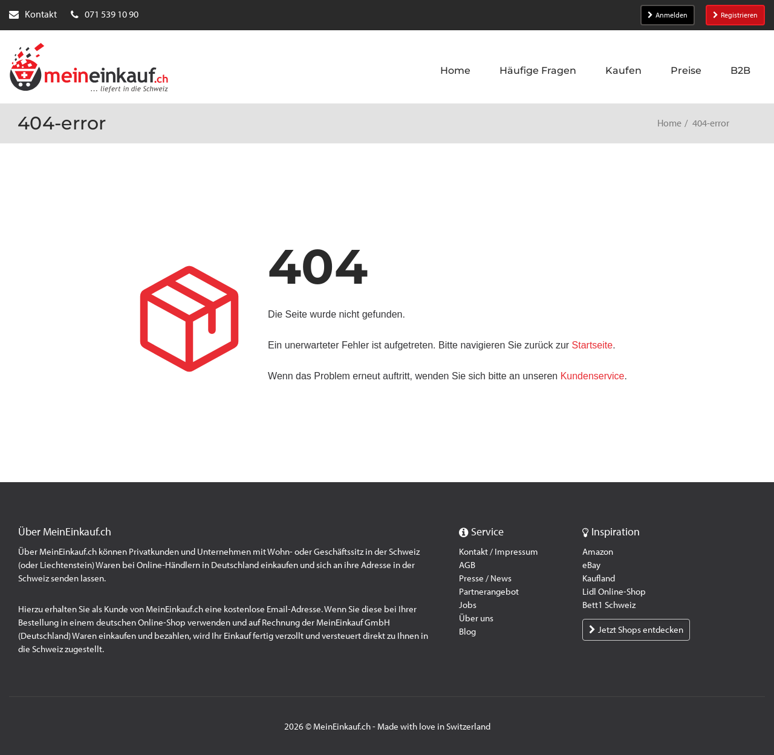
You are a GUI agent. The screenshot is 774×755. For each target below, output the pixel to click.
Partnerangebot (489, 591)
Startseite (592, 345)
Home (669, 123)
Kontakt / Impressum (498, 551)
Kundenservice (593, 376)
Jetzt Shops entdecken (636, 629)
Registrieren (735, 15)
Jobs (467, 605)
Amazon (597, 551)
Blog (467, 631)
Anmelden (668, 15)
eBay (591, 565)
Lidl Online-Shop (614, 591)
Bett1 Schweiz (609, 605)
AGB (467, 565)
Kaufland (598, 578)
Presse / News (485, 578)
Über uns (476, 618)
